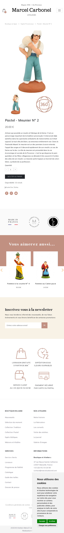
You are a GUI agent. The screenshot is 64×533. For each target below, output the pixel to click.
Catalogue (9, 472)
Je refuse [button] (52, 521)
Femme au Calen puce (45, 284)
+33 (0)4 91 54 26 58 (22, 388)
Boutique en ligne (11, 24)
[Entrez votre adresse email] (23, 325)
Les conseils (39, 427)
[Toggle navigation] (59, 10)
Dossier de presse (12, 487)
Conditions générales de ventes (17, 505)
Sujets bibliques (11, 437)
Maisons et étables (12, 442)
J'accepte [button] (42, 521)
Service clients (11, 457)
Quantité (8, 165)
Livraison (8, 462)
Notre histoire (39, 417)
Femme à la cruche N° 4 (18, 284)
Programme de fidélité (14, 467)
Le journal (37, 437)
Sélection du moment (13, 422)
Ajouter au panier (15, 176)
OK (44, 325)
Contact (8, 482)
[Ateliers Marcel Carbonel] (31, 9)
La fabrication (39, 422)
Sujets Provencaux (27, 24)
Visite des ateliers (41, 432)
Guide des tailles (12, 187)
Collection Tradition (13, 427)
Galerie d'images (40, 442)
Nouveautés (10, 417)
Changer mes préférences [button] (47, 525)
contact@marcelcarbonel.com (45, 471)
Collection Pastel (12, 432)
